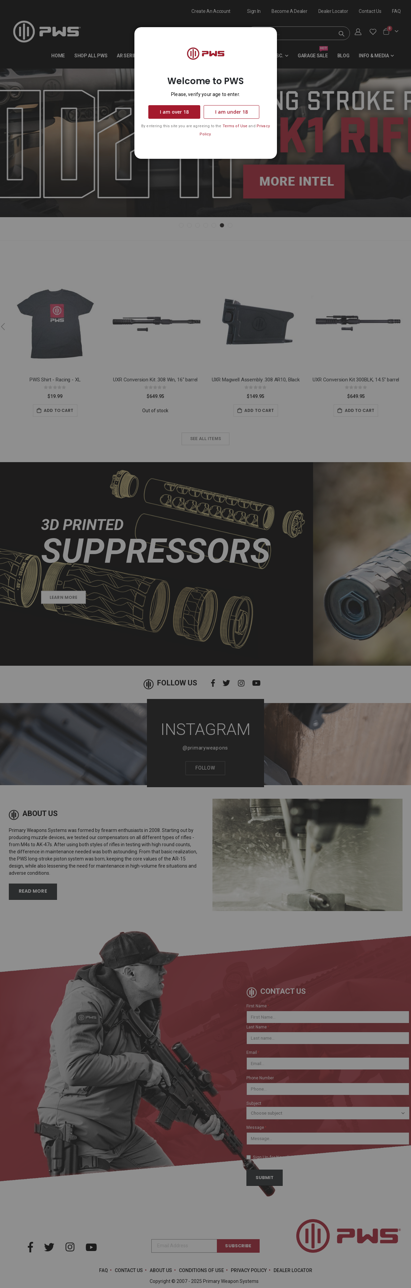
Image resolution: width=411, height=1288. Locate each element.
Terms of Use (235, 126)
